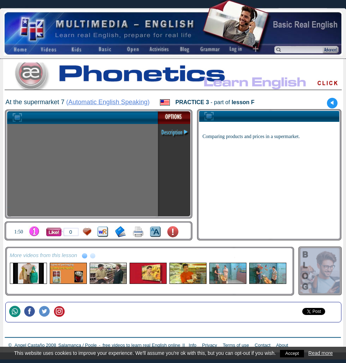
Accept (292, 353)
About (282, 345)
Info (193, 345)
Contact (262, 345)
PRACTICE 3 (192, 102)
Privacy (209, 345)
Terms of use (236, 345)
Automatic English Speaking (108, 102)
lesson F (243, 102)
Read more (322, 353)
